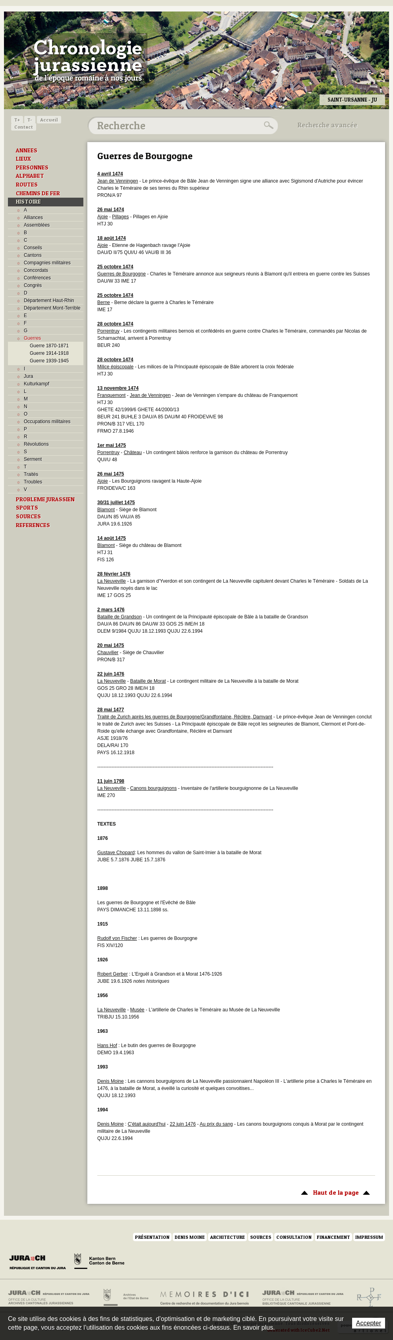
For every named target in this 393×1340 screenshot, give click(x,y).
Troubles (33, 482)
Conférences (37, 278)
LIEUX (23, 158)
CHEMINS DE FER (38, 193)
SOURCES (28, 516)
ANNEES (26, 150)
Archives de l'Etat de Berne (125, 1297)
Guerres (32, 338)
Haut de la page (334, 1192)
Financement (333, 1237)
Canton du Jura (39, 1263)
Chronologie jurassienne (87, 59)
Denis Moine (190, 1237)
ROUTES (27, 184)
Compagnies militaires (47, 263)
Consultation (294, 1237)
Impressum (369, 1237)
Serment (33, 459)
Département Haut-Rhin (49, 300)
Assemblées (37, 225)
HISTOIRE (28, 201)
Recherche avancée (327, 125)
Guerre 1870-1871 (49, 345)
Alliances (33, 217)
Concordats (36, 270)
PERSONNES (32, 167)
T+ (17, 120)
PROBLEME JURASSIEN (45, 499)
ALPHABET (30, 175)
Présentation (152, 1237)
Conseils (33, 247)
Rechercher (267, 125)
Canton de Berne (99, 1263)
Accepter (368, 1323)
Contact (23, 127)
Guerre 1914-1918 (49, 353)
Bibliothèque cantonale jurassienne (303, 1297)
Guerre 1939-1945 (49, 361)
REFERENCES (33, 525)
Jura (28, 376)
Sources (260, 1237)
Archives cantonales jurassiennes (52, 1297)
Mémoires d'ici (205, 1297)
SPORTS (27, 507)
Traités (31, 474)
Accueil (49, 120)
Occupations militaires (47, 421)
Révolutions (36, 444)
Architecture (227, 1237)
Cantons (33, 255)
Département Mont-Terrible (52, 308)
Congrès (33, 285)
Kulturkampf (36, 384)
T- (29, 120)
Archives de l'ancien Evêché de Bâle (366, 1297)
